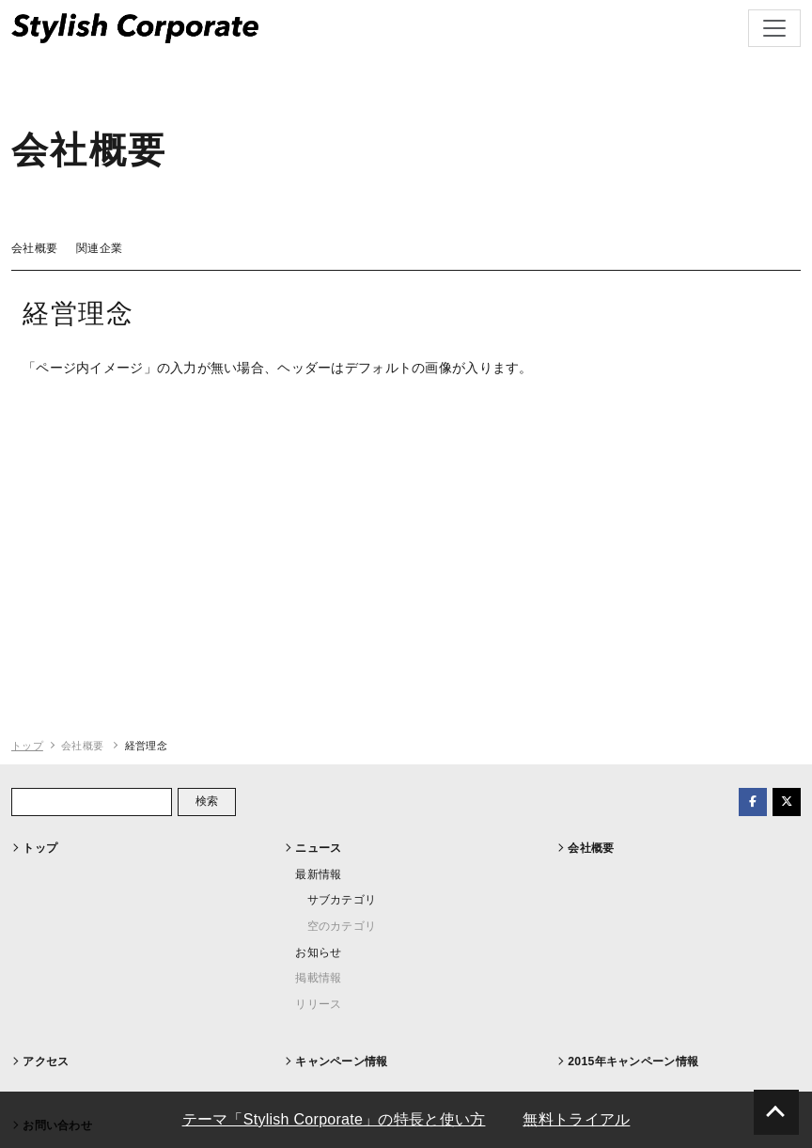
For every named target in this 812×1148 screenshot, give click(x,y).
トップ (27, 745)
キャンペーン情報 (341, 1061)
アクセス (46, 1061)
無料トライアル (576, 1119)
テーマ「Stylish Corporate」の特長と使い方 (334, 1119)
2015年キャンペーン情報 (633, 1061)
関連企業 (99, 248)
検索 (206, 801)
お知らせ (318, 952)
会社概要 (34, 248)
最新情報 (318, 874)
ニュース (318, 848)
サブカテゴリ (342, 899)
